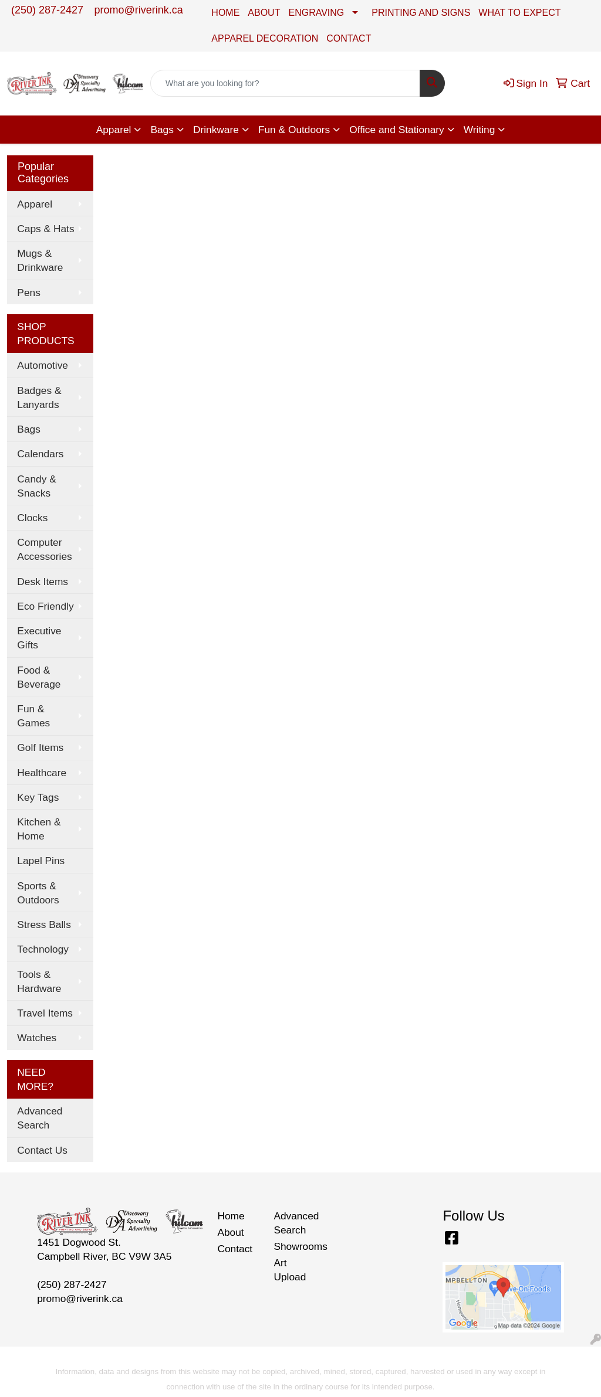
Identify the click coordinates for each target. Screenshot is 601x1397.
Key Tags (38, 797)
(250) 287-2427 (47, 10)
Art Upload (290, 1270)
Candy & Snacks (36, 486)
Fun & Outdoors (294, 129)
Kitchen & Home (38, 829)
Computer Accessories (44, 549)
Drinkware (216, 129)
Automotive (42, 365)
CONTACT (348, 38)
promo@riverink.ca (138, 10)
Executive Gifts (39, 638)
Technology (43, 949)
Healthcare (41, 773)
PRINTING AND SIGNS (421, 13)
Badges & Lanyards (39, 397)
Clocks (32, 518)
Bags (162, 129)
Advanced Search (39, 1118)
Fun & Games (33, 716)
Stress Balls (43, 924)
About (230, 1232)
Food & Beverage (38, 677)
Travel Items (45, 1013)
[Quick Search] (285, 83)
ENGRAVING (316, 13)
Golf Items (40, 747)
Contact (234, 1249)
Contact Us (42, 1150)
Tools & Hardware (39, 981)
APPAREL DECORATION (264, 38)
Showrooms (295, 1246)
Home (230, 1216)
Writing (479, 129)
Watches (36, 1037)
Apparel (113, 129)
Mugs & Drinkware (40, 260)
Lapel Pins (41, 860)
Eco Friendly (45, 606)
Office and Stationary (396, 129)
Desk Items (42, 581)
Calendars (40, 454)
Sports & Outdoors (38, 893)
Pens (28, 292)
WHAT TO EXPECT (519, 13)
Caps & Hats (45, 228)
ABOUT (264, 13)
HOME (225, 13)
